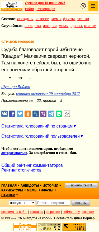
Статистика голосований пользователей (40, 136)
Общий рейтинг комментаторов (32, 165)
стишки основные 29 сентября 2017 (48, 93)
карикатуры (12, 190)
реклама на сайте (14, 212)
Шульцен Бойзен (15, 87)
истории (42, 19)
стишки (83, 19)
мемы (56, 19)
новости (88, 212)
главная (9, 185)
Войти (29, 9)
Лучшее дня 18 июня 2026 (45, 3)
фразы (69, 19)
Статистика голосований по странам (37, 126)
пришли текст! (81, 185)
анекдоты (25, 19)
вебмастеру (71, 212)
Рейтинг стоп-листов (21, 170)
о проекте (53, 212)
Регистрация (45, 9)
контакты (36, 212)
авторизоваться (14, 153)
